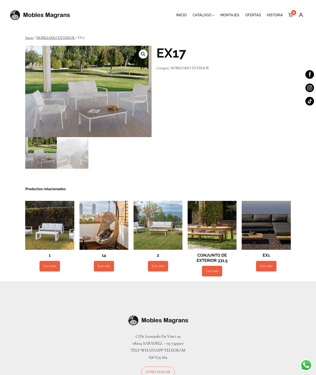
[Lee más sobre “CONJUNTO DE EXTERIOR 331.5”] (212, 271)
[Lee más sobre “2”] (158, 266)
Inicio (29, 38)
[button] (143, 54)
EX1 (266, 255)
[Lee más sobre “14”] (104, 266)
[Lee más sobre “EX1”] (266, 266)
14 (104, 255)
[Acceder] (301, 15)
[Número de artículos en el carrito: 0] (290, 15)
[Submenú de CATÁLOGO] (213, 15)
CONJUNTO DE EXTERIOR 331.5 (212, 258)
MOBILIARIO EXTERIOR (55, 38)
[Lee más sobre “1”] (50, 266)
